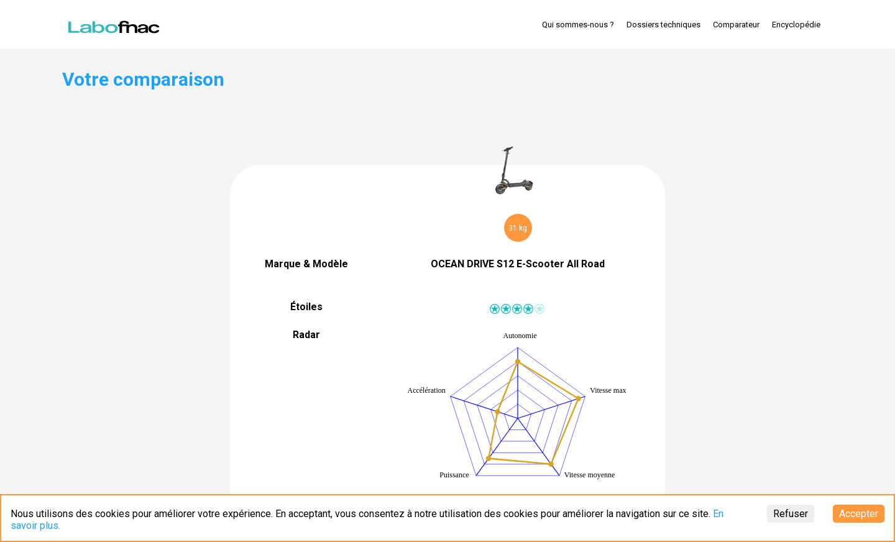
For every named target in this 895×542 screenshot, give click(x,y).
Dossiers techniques (663, 24)
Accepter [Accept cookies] (858, 514)
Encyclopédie (796, 24)
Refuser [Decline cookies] (790, 514)
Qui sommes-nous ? (578, 24)
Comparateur (736, 24)
